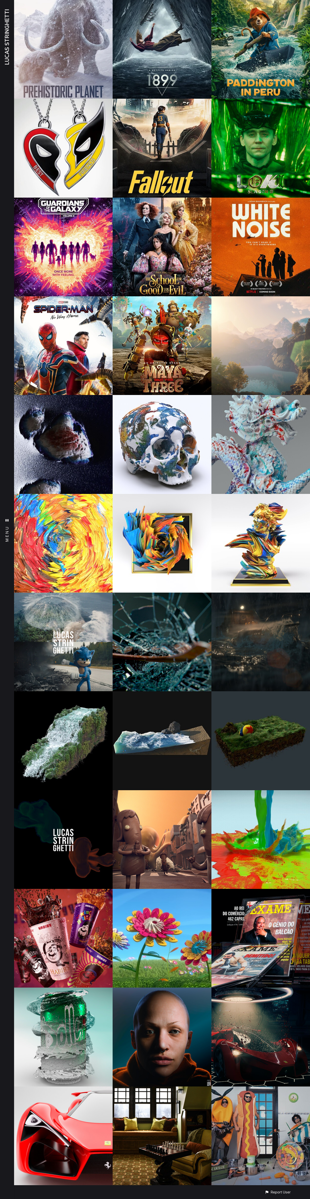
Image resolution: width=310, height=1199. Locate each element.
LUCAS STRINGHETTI (7, 37)
